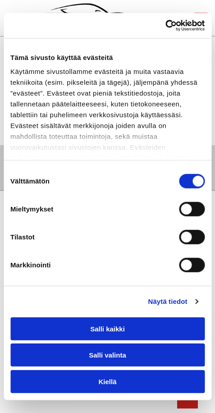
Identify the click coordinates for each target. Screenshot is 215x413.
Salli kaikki (107, 328)
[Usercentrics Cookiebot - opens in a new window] (165, 26)
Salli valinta (107, 355)
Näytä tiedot (168, 301)
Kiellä (107, 381)
